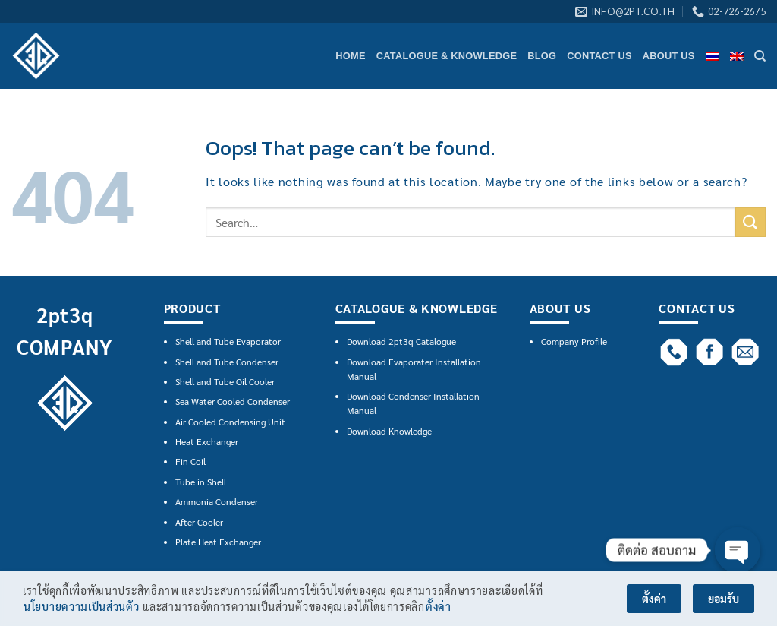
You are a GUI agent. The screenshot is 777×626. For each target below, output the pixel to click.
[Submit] (750, 222)
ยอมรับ (723, 599)
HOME (350, 56)
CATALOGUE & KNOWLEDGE (446, 56)
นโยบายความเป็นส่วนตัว (82, 607)
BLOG (541, 56)
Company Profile (574, 341)
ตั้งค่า (438, 607)
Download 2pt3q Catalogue (401, 341)
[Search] (760, 56)
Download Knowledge (389, 431)
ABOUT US (669, 56)
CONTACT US (599, 56)
